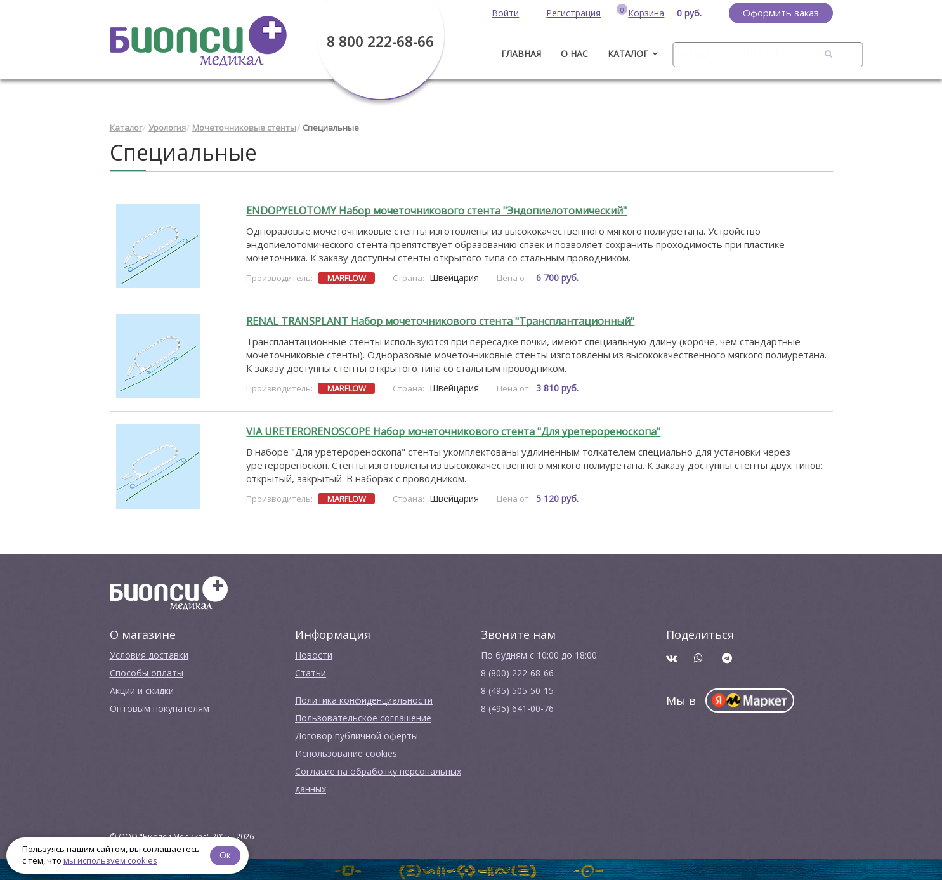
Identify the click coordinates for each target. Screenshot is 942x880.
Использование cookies (346, 752)
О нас (574, 54)
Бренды (695, 54)
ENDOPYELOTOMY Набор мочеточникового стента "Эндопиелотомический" (436, 209)
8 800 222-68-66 (380, 41)
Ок (226, 854)
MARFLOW (346, 276)
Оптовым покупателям (159, 707)
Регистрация (573, 13)
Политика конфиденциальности (364, 699)
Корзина (646, 13)
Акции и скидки (142, 689)
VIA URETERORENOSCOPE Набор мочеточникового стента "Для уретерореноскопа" (453, 430)
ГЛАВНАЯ (521, 54)
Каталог (628, 54)
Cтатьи (310, 672)
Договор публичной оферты (356, 734)
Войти (505, 13)
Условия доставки (149, 654)
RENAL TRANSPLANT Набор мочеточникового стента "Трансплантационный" (440, 320)
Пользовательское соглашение (363, 717)
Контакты (758, 54)
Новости (313, 654)
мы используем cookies (110, 860)
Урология (167, 127)
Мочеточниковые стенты (244, 127)
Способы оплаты (146, 672)
